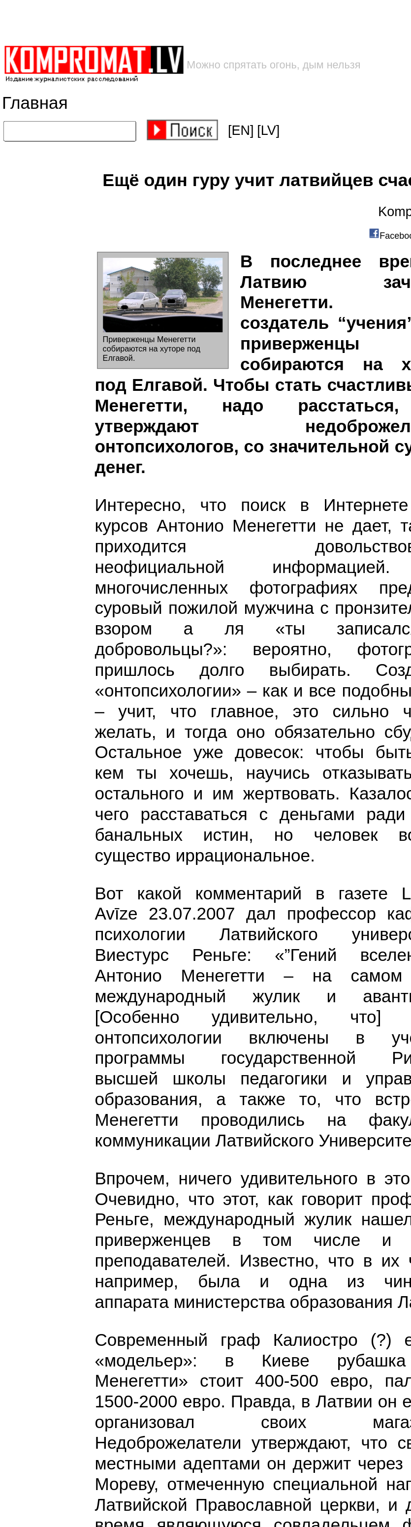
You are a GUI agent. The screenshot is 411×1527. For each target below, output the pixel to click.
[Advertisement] (158, 22)
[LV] (268, 130)
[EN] (241, 130)
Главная (35, 103)
